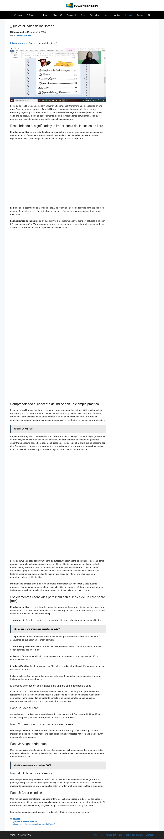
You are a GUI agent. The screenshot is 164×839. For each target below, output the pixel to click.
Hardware (44, 15)
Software (30, 15)
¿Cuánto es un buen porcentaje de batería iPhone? (34, 824)
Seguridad (71, 15)
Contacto (150, 835)
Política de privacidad (134, 835)
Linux (106, 15)
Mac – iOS (57, 15)
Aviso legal (98, 835)
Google (140, 15)
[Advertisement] (58, 161)
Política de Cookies (114, 835)
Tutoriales (94, 15)
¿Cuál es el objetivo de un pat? (25, 821)
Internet (128, 15)
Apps (83, 15)
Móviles (117, 15)
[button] (149, 15)
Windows (18, 15)
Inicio (13, 43)
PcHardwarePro (24, 35)
